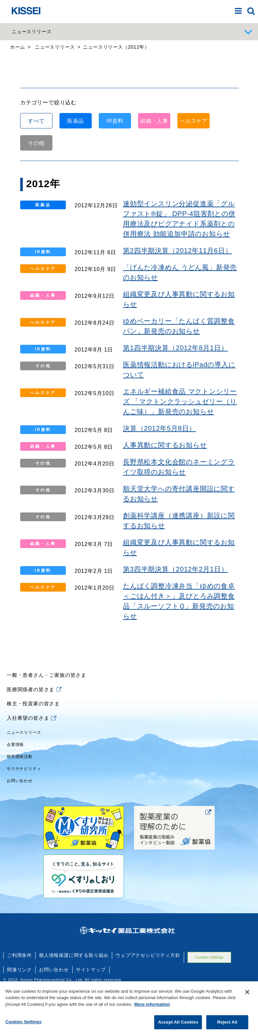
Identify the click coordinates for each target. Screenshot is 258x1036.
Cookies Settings (23, 1028)
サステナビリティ (24, 817)
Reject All (227, 1028)
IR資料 (114, 169)
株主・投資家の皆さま (33, 752)
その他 (36, 191)
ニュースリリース (24, 780)
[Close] (247, 998)
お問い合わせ (20, 829)
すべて (36, 169)
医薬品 (75, 169)
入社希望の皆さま (31, 766)
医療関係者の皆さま (34, 737)
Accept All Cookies (178, 1028)
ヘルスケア (193, 169)
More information (152, 1010)
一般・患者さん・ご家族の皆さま (46, 723)
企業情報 (15, 792)
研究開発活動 (20, 805)
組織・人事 (154, 169)
